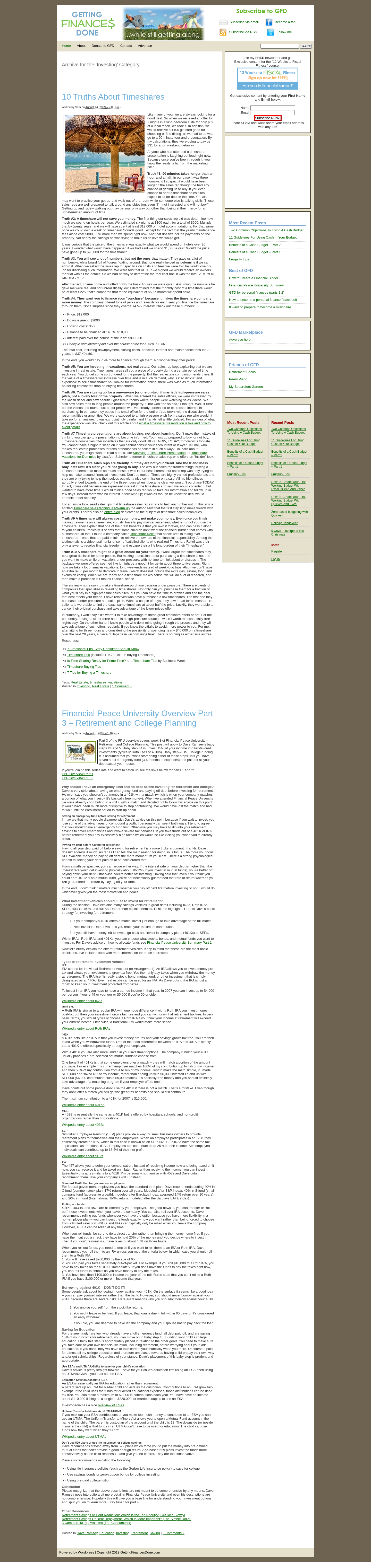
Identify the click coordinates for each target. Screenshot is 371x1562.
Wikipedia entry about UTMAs (84, 1436)
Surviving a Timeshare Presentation (159, 453)
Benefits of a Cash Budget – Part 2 (255, 245)
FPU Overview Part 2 (77, 778)
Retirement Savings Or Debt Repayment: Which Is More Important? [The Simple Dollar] (126, 1519)
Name (244, 108)
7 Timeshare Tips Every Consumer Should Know (103, 649)
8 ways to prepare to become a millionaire (260, 307)
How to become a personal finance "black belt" (263, 300)
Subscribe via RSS (238, 32)
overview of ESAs (111, 1405)
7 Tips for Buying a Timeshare (89, 672)
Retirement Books (242, 372)
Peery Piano (238, 379)
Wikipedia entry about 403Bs (83, 1125)
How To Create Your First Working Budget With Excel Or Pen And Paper (288, 485)
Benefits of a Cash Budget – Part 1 (255, 252)
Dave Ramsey (87, 1533)
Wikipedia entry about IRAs (82, 1001)
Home (66, 46)
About (81, 46)
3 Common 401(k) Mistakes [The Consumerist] (96, 1523)
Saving (155, 1533)
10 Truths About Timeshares (113, 96)
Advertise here (240, 339)
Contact (126, 46)
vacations (115, 682)
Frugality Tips (239, 259)
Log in (275, 559)
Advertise (145, 46)
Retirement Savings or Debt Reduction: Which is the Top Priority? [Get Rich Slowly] (123, 1515)
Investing (83, 686)
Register (277, 551)
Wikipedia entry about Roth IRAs (86, 1028)
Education (106, 1533)
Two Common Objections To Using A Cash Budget (266, 230)
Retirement (139, 1533)
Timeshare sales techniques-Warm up (101, 508)
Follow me (279, 32)
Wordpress (86, 1552)
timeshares (98, 682)
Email (245, 113)
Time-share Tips (145, 661)
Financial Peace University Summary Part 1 (179, 942)
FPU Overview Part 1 (77, 774)
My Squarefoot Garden (246, 387)
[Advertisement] (267, 172)
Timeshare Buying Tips (84, 667)
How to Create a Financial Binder (253, 278)
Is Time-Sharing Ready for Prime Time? (96, 661)
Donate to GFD (103, 46)
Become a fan (280, 22)
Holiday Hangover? (284, 523)
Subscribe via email (239, 22)
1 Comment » (122, 686)
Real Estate (79, 682)
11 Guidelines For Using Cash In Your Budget (263, 237)
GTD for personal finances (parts (254, 292)
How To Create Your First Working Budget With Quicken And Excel (288, 500)
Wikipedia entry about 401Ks (83, 1105)
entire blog (112, 512)
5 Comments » (173, 1533)
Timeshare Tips (78, 655)
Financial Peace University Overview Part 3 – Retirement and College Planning (137, 718)
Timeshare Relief (143, 534)
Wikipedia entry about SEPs (82, 1156)
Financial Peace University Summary (256, 285)
